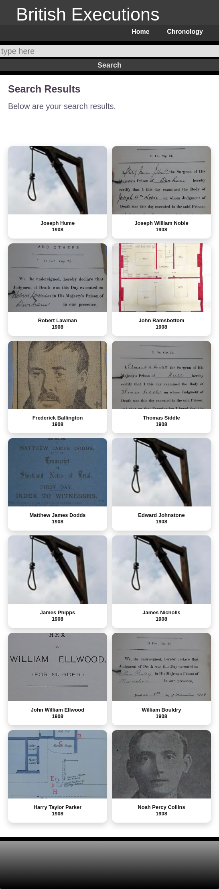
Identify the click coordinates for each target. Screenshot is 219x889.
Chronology (185, 31)
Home (140, 31)
